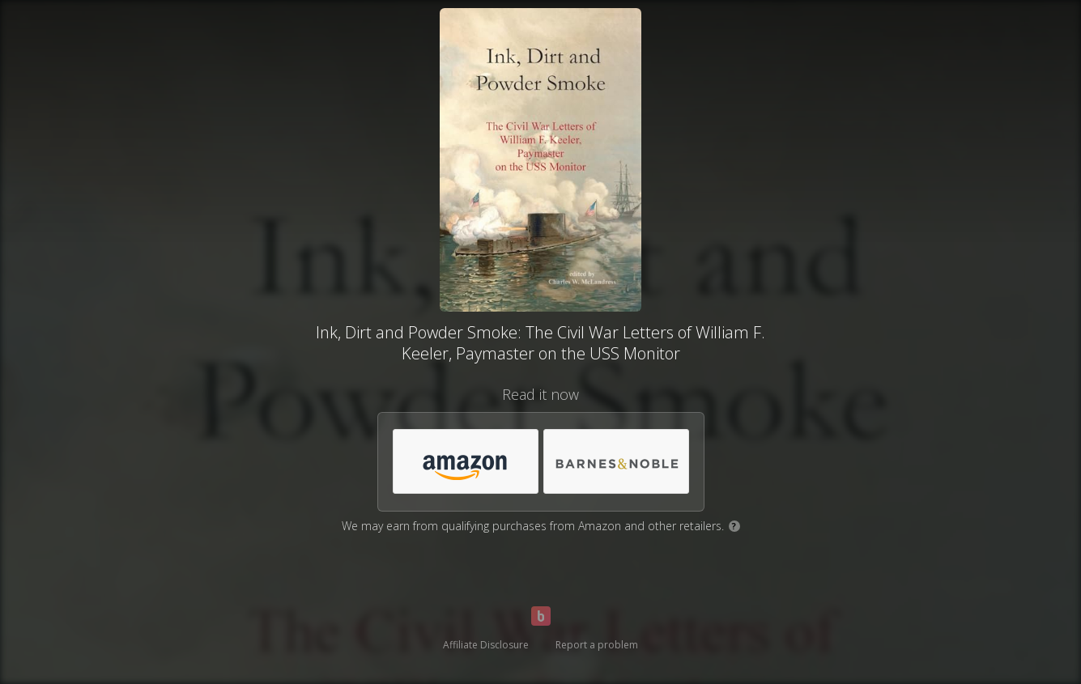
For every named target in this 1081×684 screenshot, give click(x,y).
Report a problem (596, 645)
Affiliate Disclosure (486, 645)
